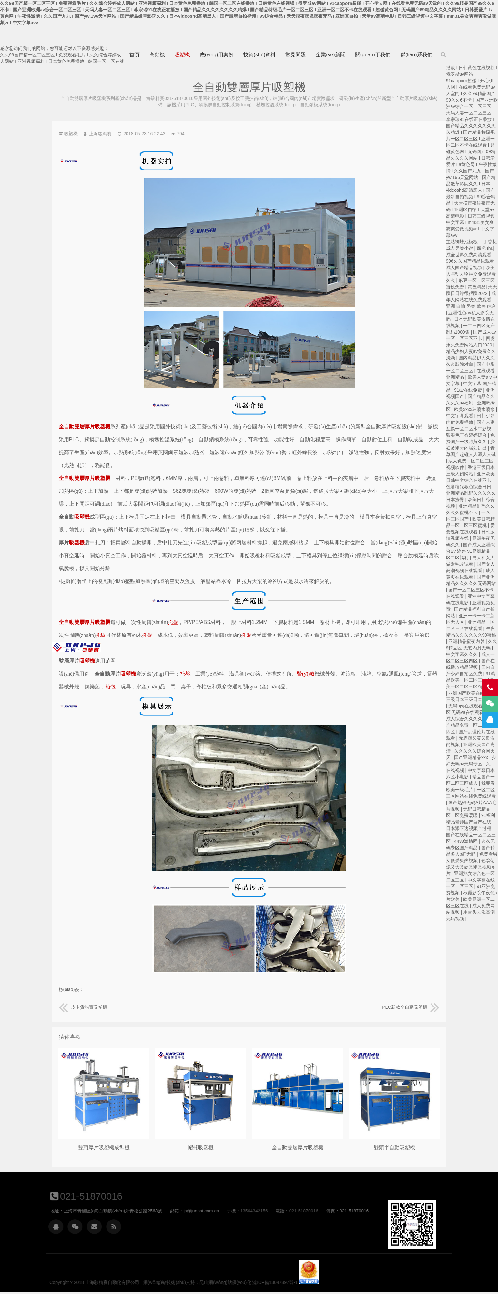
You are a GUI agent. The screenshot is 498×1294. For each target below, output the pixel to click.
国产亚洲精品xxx (471, 757)
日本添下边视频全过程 (469, 828)
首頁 (134, 54)
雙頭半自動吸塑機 (394, 1147)
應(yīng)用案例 (217, 54)
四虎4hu (485, 248)
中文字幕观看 (460, 415)
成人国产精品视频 (464, 267)
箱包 (110, 686)
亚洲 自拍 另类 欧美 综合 (471, 306)
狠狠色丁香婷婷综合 (467, 435)
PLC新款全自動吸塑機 (410, 1007)
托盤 (173, 622)
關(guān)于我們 (373, 54)
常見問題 (295, 54)
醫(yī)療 (306, 673)
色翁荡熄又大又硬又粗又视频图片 (471, 867)
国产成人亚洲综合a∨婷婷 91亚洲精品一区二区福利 (470, 551)
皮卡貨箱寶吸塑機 (83, 1007)
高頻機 (157, 54)
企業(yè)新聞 (330, 54)
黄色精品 (477, 286)
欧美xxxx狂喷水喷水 (475, 409)
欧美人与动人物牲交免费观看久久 (471, 274)
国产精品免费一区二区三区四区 (471, 725)
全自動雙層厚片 (77, 426)
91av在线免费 (468, 390)
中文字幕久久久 (462, 654)
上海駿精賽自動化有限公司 (76, 647)
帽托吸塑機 (201, 1147)
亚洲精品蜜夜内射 (467, 641)
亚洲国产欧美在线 (467, 693)
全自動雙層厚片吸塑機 (297, 1147)
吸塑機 (182, 54)
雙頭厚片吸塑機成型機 (104, 1147)
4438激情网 (466, 841)
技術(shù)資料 (259, 54)
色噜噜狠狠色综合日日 (469, 486)
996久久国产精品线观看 (470, 261)
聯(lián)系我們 (416, 54)
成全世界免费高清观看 (469, 254)
